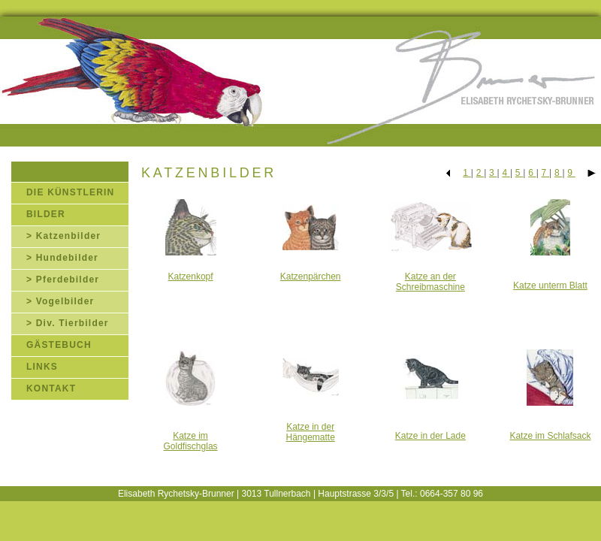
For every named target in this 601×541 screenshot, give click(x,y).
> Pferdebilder (62, 279)
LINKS (42, 366)
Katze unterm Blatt (550, 285)
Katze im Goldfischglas (191, 441)
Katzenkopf (190, 276)
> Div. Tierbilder (67, 323)
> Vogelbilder (60, 301)
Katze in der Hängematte (309, 432)
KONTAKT (51, 388)
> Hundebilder (62, 257)
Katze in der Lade (430, 436)
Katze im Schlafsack (549, 436)
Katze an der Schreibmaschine (430, 281)
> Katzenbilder (63, 236)
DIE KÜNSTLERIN (70, 192)
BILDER (45, 214)
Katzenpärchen (310, 276)
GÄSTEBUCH (59, 345)
